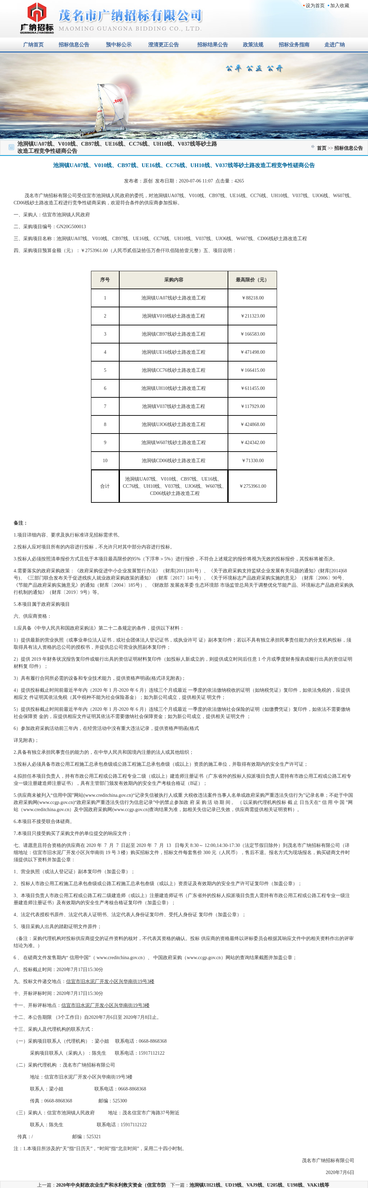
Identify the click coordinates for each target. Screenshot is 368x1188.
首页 (321, 148)
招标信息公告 (348, 148)
